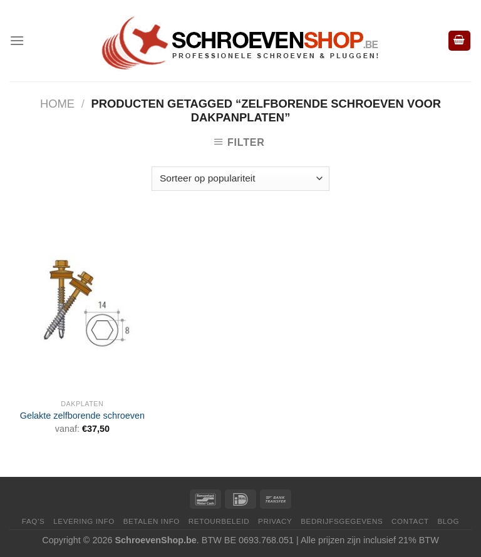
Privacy (275, 521)
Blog (448, 521)
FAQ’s (33, 521)
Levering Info (84, 521)
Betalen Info (151, 521)
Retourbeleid (219, 521)
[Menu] (16, 40)
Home (57, 103)
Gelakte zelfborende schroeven (82, 416)
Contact (410, 521)
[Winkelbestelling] (240, 178)
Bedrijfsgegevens (342, 521)
